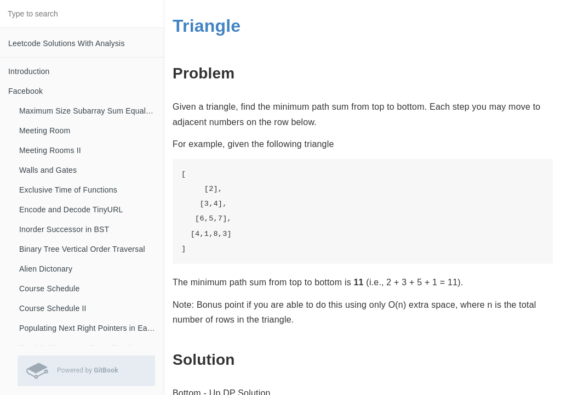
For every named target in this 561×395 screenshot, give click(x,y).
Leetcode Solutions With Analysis (66, 43)
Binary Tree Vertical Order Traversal (82, 249)
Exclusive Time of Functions (68, 189)
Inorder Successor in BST (64, 229)
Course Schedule (49, 288)
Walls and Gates (48, 170)
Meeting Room (44, 130)
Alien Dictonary (45, 268)
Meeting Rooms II (50, 150)
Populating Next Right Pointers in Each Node (91, 328)
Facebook (25, 91)
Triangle (207, 26)
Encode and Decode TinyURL (71, 209)
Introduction (29, 71)
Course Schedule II (53, 308)
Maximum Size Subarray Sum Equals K (88, 110)
